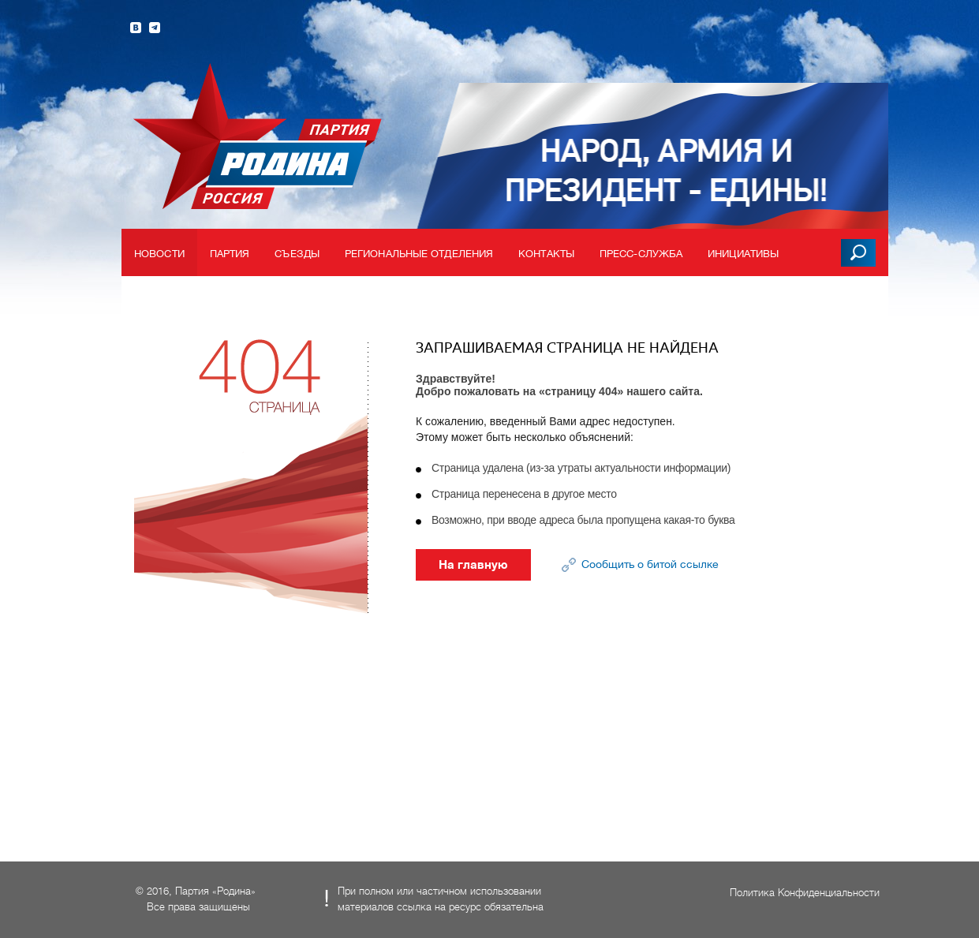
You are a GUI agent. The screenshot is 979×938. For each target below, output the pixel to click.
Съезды (297, 254)
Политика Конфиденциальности (805, 893)
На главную (473, 565)
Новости (159, 254)
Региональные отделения (419, 254)
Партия (230, 254)
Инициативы (743, 254)
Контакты (546, 254)
